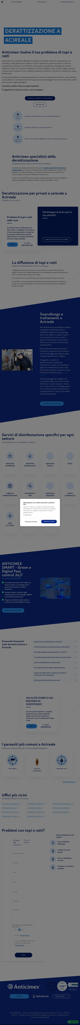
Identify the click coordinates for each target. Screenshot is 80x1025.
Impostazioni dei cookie (31, 521)
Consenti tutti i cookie (49, 521)
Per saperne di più (27, 514)
